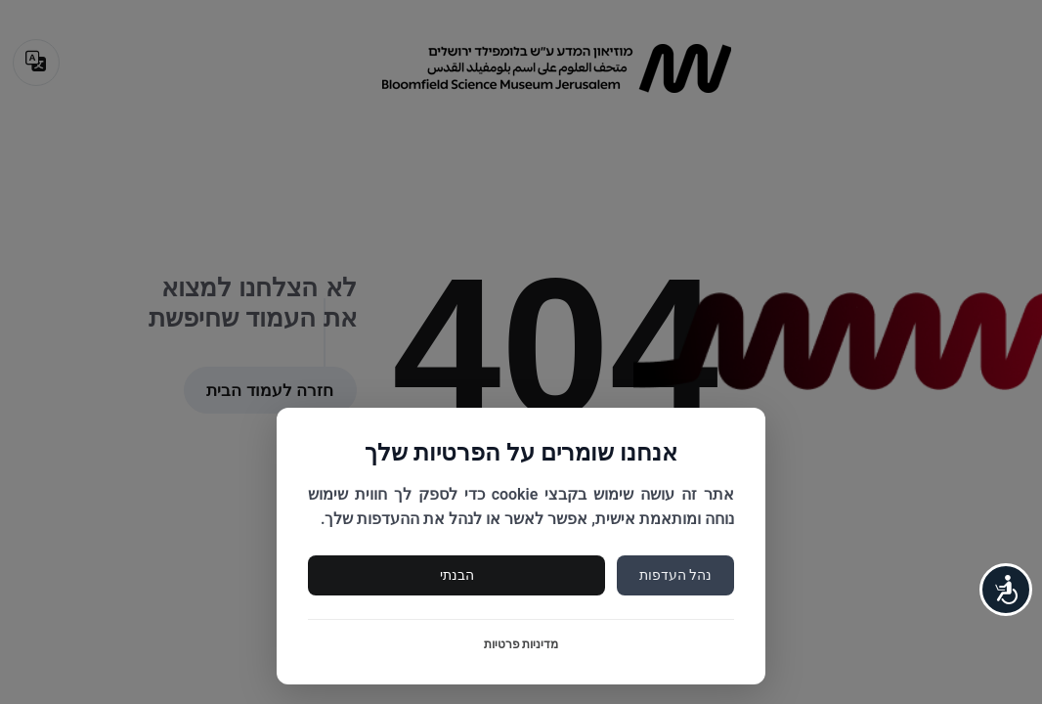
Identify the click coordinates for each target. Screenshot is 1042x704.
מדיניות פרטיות (521, 644)
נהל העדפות (675, 575)
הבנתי (457, 575)
